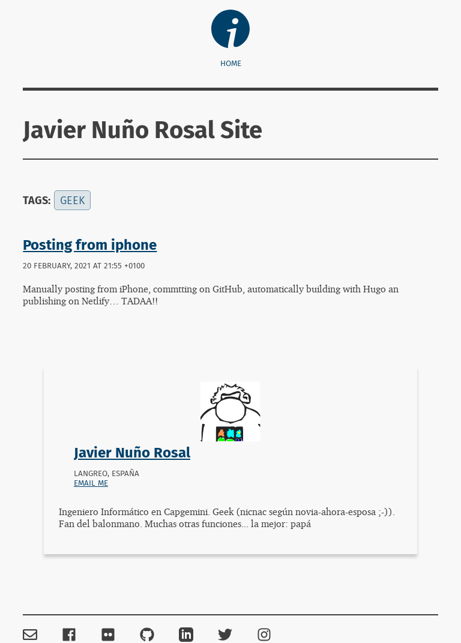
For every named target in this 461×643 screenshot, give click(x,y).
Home (230, 64)
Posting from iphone (90, 245)
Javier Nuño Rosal (132, 452)
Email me (91, 483)
